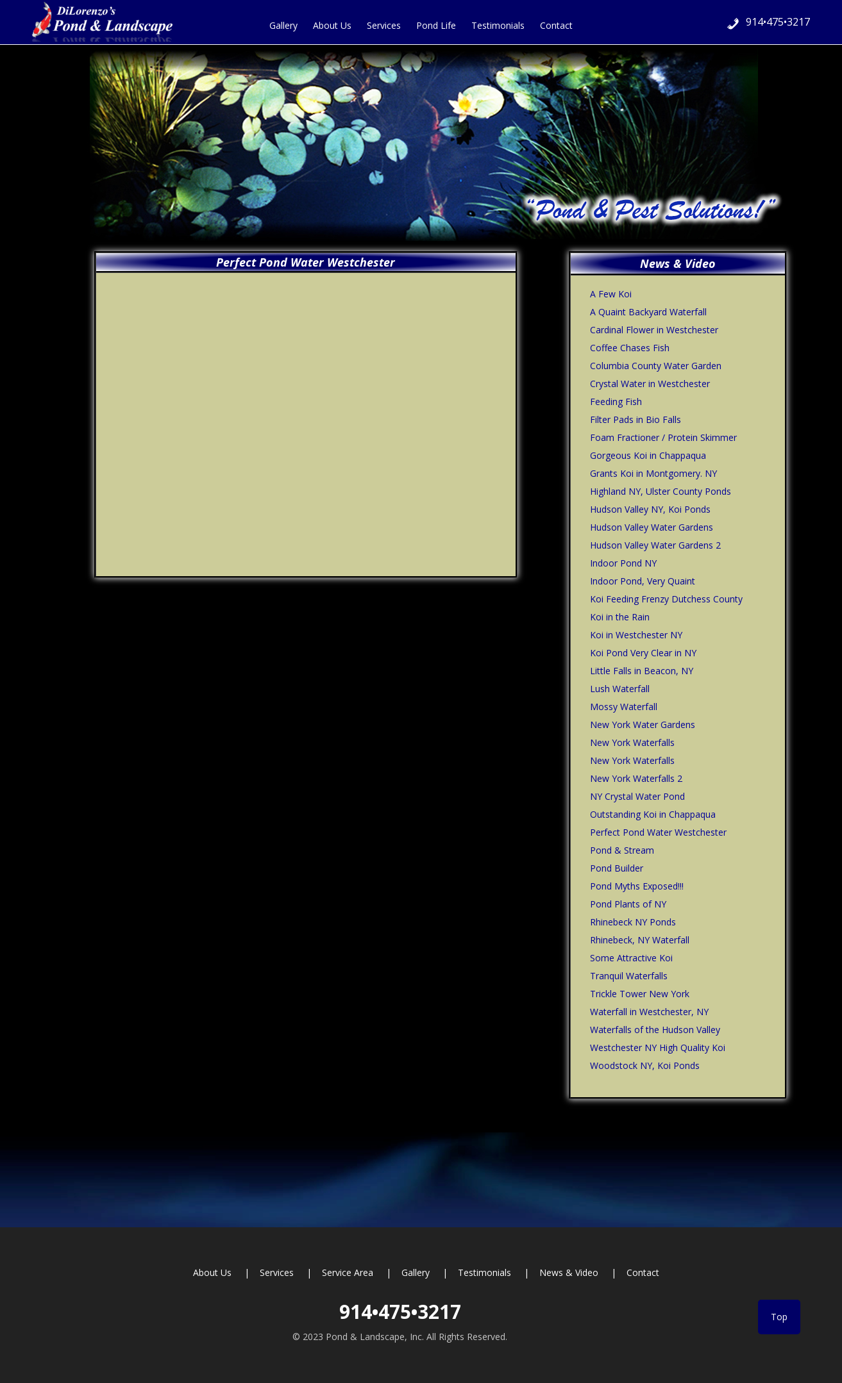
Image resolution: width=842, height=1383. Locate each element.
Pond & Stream (622, 850)
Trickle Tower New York (639, 994)
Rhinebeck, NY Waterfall (639, 940)
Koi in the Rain (620, 617)
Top (779, 1317)
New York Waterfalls (632, 742)
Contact (643, 1272)
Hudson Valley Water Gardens (651, 527)
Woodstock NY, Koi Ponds (645, 1065)
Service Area (347, 1272)
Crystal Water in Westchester (650, 383)
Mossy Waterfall (623, 706)
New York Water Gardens (642, 724)
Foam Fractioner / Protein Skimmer (663, 437)
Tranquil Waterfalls (629, 976)
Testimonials (484, 1272)
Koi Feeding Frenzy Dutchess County (666, 599)
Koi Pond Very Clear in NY (643, 653)
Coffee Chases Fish (629, 348)
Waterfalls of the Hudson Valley (655, 1029)
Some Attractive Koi (631, 958)
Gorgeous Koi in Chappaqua (648, 455)
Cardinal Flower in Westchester (654, 330)
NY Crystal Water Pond (637, 796)
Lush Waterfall (620, 689)
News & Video (568, 1272)
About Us (212, 1272)
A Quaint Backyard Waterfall (648, 312)
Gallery (415, 1272)
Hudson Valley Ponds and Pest (109, 21)
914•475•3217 (778, 22)
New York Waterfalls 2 (636, 778)
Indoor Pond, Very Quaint (642, 581)
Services (277, 1272)
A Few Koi (611, 294)
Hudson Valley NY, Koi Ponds (650, 509)
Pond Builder (616, 868)
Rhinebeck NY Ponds (633, 922)
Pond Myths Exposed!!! (637, 886)
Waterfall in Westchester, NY (649, 1012)
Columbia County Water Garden (655, 366)
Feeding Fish (616, 401)
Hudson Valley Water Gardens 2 (655, 545)
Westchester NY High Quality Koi (657, 1047)
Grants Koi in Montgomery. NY (653, 473)
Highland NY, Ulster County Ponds (660, 491)
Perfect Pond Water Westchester (658, 832)
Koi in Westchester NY (636, 635)
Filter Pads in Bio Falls (635, 419)
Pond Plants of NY (628, 904)
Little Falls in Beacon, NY (641, 671)
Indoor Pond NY (623, 563)
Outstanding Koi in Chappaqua (653, 814)
